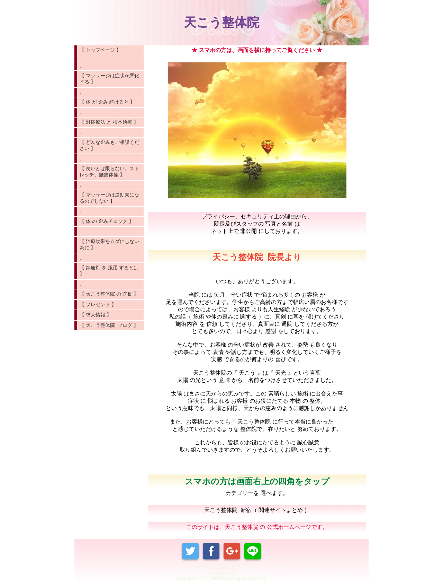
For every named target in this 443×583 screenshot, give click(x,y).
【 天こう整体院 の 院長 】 (109, 294)
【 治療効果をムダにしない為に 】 (109, 244)
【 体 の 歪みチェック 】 (107, 221)
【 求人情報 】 (95, 314)
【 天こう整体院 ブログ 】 (109, 325)
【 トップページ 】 (109, 53)
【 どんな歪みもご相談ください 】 (109, 145)
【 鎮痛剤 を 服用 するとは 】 (109, 271)
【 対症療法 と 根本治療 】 (109, 122)
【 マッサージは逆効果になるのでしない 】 (109, 198)
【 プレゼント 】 (98, 304)
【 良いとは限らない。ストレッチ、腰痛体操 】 (109, 171)
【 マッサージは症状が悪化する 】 (109, 79)
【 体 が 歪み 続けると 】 (107, 102)
